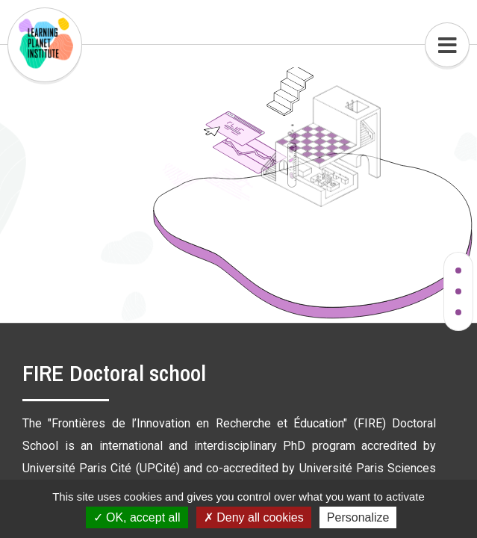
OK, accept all (137, 517)
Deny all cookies (254, 517)
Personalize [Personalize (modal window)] (358, 517)
